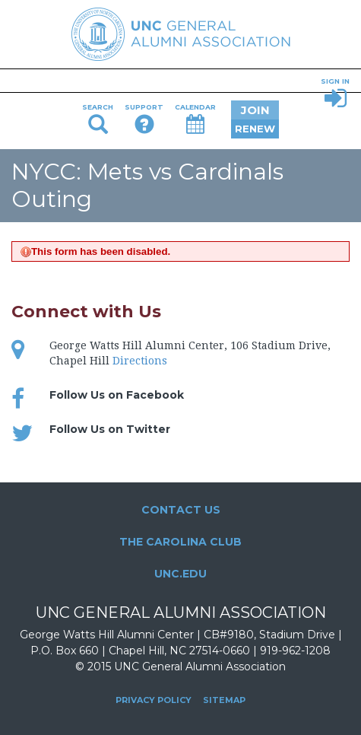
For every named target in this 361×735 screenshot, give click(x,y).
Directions (139, 361)
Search (97, 118)
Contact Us (180, 510)
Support (144, 118)
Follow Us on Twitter (109, 429)
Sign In (335, 94)
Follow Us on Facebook (116, 395)
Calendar (195, 118)
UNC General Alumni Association (180, 34)
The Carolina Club (180, 542)
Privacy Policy (154, 700)
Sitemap (224, 700)
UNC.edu (180, 574)
